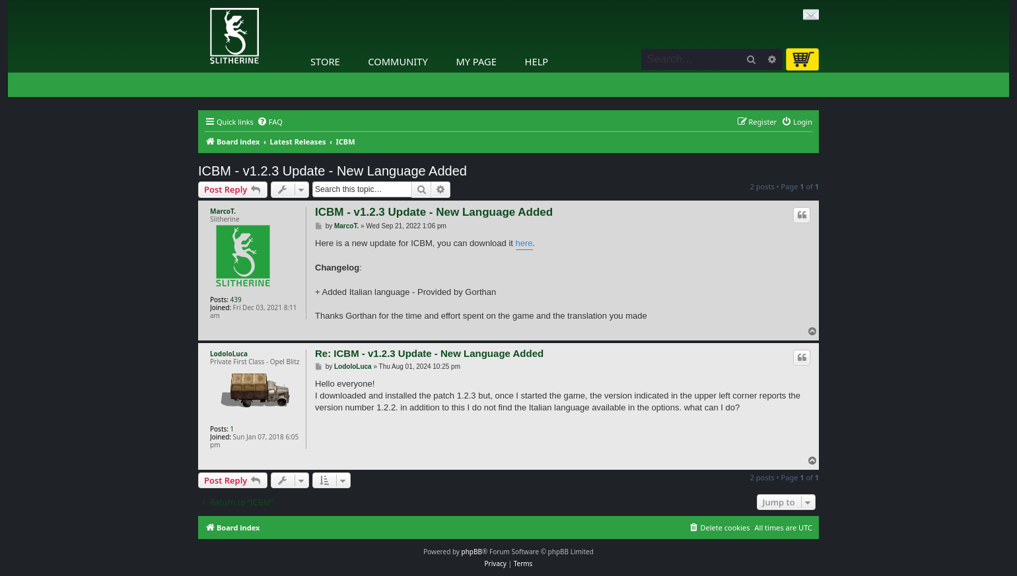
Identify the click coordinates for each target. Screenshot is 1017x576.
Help (537, 61)
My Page (476, 61)
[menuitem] (270, 122)
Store (325, 61)
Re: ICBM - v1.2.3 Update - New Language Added (429, 353)
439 (236, 300)
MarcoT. (223, 211)
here (524, 243)
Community (397, 61)
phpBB (472, 551)
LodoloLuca (229, 354)
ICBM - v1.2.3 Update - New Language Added (332, 171)
